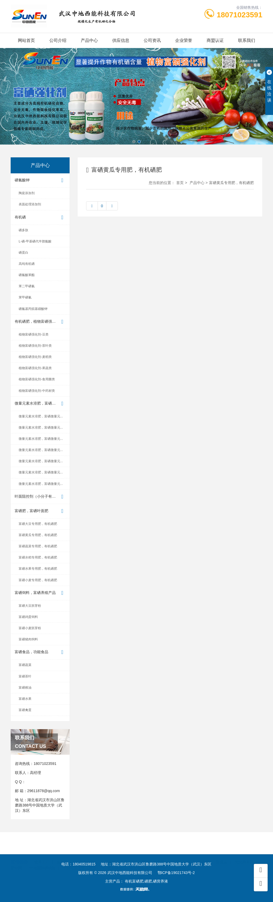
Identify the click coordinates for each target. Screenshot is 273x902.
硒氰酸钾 (40, 180)
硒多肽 (23, 230)
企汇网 (140, 854)
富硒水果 (25, 699)
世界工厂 (41, 854)
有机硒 (40, 217)
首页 (180, 183)
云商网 (203, 854)
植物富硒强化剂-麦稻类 (35, 357)
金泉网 (62, 854)
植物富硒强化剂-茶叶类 (35, 346)
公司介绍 (57, 40)
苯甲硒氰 (25, 297)
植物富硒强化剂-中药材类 (37, 391)
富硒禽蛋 (25, 710)
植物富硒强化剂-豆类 (34, 334)
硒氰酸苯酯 (27, 275)
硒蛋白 (23, 252)
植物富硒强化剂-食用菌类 (37, 379)
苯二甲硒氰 (27, 286)
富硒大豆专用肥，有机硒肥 (38, 524)
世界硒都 (114, 860)
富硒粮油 (25, 687)
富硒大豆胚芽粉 (30, 606)
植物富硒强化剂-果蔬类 (35, 368)
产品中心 (89, 40)
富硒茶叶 (25, 676)
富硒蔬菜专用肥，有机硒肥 (38, 546)
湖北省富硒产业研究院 (148, 860)
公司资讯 (152, 40)
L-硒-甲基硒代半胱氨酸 (35, 241)
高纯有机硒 (27, 264)
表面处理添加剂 (30, 204)
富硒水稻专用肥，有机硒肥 (38, 557)
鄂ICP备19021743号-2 (176, 873)
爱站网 (16, 860)
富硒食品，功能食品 (40, 652)
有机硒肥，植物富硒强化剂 (40, 322)
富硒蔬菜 (25, 665)
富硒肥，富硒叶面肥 (40, 511)
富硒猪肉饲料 (28, 639)
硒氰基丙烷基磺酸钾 (33, 309)
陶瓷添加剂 (27, 193)
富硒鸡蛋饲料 (28, 617)
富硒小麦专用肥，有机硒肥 (38, 580)
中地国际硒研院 (42, 860)
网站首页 (26, 40)
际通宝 (221, 854)
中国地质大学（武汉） (81, 860)
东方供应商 (84, 854)
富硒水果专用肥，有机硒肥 (38, 568)
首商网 (158, 854)
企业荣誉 (183, 40)
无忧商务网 (244, 854)
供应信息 (120, 40)
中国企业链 (181, 854)
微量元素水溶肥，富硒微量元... (40, 404)
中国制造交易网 (114, 854)
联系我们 (246, 40)
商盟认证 (215, 40)
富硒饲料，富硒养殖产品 (40, 593)
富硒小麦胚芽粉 (30, 628)
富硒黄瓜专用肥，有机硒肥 (38, 535)
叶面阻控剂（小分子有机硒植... (40, 497)
